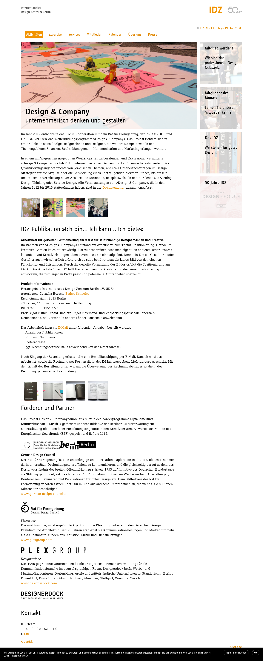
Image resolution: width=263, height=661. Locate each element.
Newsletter (211, 28)
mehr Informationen (236, 652)
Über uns (134, 34)
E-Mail (63, 327)
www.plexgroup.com (36, 540)
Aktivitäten (34, 34)
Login (221, 28)
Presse (152, 34)
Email (28, 634)
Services (74, 34)
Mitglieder (94, 34)
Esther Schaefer (77, 293)
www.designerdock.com (39, 583)
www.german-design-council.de (44, 494)
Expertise (55, 34)
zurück (28, 641)
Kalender (114, 34)
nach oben (237, 646)
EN (203, 28)
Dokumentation (113, 187)
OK (255, 652)
